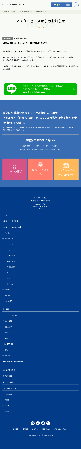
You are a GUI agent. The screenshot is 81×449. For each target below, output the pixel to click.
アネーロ (10, 284)
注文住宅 (7, 233)
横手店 (7, 406)
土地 (6, 350)
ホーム (4, 215)
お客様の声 (8, 301)
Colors (9, 278)
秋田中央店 (8, 394)
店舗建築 (7, 290)
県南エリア (8, 333)
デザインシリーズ (12, 256)
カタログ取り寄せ (8, 370)
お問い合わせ (46, 429)
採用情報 (25, 429)
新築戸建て (8, 356)
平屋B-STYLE (11, 261)
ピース (9, 273)
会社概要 (16, 429)
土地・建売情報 (8, 344)
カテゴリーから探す (11, 315)
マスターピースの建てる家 (11, 227)
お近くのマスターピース (11, 388)
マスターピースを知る (10, 221)
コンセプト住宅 (9, 239)
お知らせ (35, 429)
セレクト (10, 244)
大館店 (7, 400)
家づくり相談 (62, 5)
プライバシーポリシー (61, 429)
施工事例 (5, 309)
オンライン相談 (8, 382)
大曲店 (7, 411)
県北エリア (8, 338)
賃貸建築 (7, 295)
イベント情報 (7, 321)
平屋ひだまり (11, 267)
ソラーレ (10, 250)
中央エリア (8, 327)
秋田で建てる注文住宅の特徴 (12, 361)
